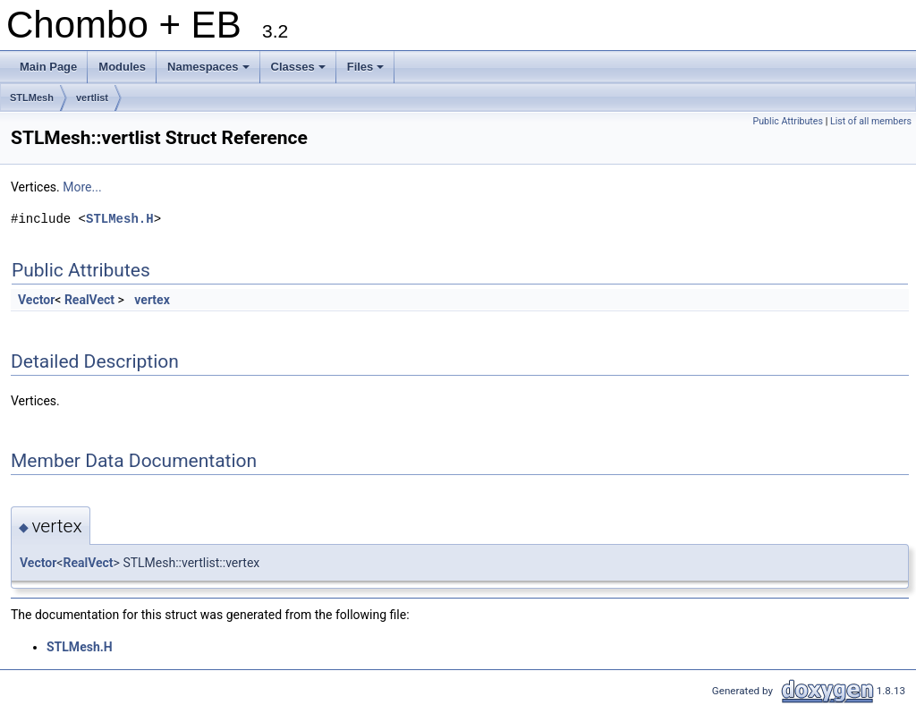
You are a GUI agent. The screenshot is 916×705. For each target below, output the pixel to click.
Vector (36, 300)
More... (82, 187)
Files (367, 71)
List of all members (871, 121)
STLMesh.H (120, 218)
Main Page (48, 66)
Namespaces (209, 71)
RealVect (89, 300)
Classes (299, 71)
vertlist (92, 97)
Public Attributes (787, 121)
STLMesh (32, 97)
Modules (122, 66)
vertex (151, 300)
